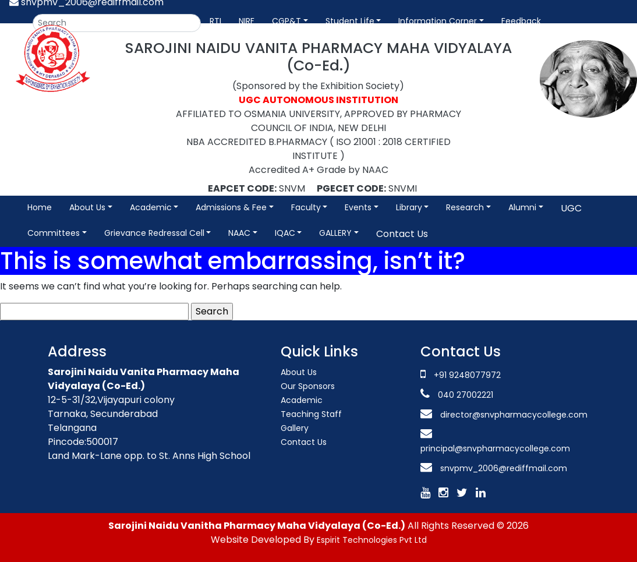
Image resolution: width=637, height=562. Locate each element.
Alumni (522, 207)
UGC (571, 208)
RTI (215, 21)
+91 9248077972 (467, 375)
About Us (299, 372)
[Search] (117, 23)
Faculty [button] (306, 207)
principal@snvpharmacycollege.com (495, 448)
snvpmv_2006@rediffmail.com (503, 468)
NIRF (246, 21)
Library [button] (409, 207)
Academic (151, 207)
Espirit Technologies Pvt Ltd (372, 540)
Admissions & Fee (231, 207)
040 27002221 (464, 395)
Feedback (521, 21)
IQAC (285, 233)
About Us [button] (87, 207)
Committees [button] (53, 233)
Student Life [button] (349, 21)
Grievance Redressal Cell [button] (154, 233)
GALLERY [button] (335, 233)
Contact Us (402, 234)
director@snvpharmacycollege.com (514, 414)
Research (465, 207)
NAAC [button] (239, 233)
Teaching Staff (311, 414)
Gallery (295, 428)
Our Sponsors (308, 386)
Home (39, 207)
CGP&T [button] (286, 21)
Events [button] (358, 207)
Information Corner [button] (437, 21)
